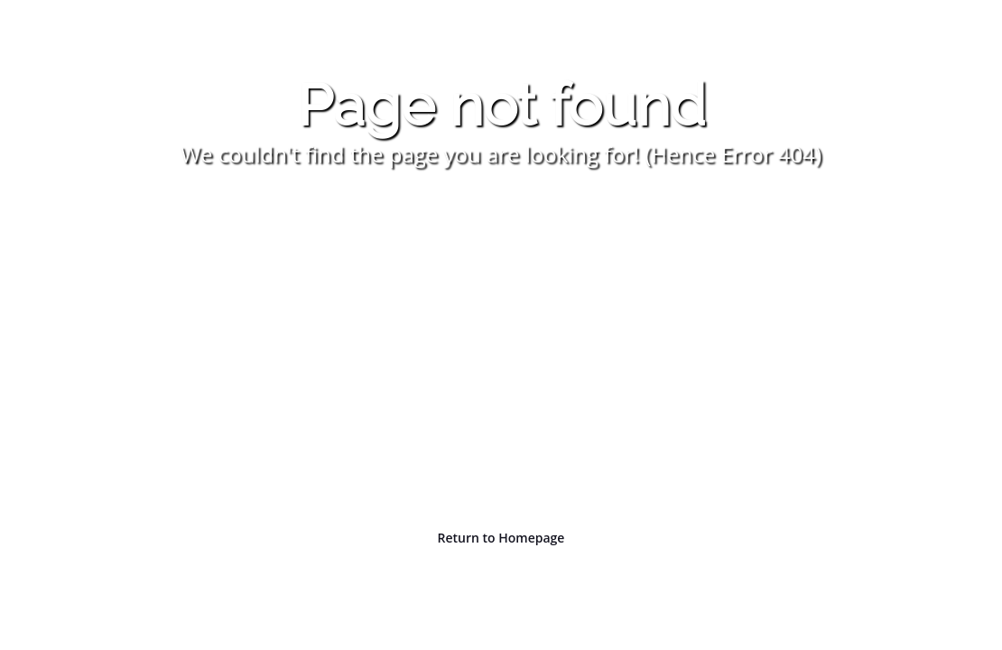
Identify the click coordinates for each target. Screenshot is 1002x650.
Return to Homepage (501, 537)
